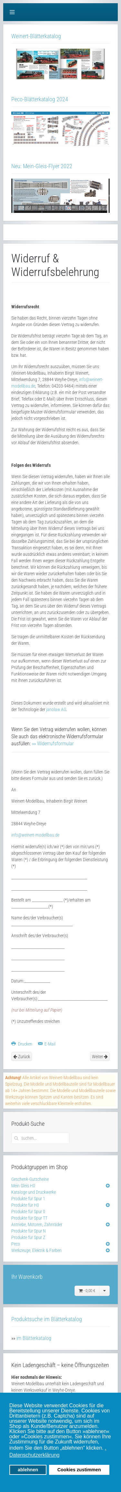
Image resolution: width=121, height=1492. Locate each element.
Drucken (22, 1044)
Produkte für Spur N (28, 1231)
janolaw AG (56, 709)
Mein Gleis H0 (23, 1185)
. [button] (105, 1448)
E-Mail (47, 1044)
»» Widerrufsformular (53, 744)
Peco (15, 1243)
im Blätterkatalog (33, 1338)
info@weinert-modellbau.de (35, 835)
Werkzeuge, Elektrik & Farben (36, 1250)
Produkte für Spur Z (28, 1237)
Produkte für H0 (25, 1205)
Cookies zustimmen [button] (79, 1469)
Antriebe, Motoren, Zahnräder (36, 1224)
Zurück (21, 1056)
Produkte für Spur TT (29, 1218)
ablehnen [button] (28, 1469)
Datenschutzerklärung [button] (34, 1455)
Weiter (100, 1056)
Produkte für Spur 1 (28, 1198)
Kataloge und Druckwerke (33, 1192)
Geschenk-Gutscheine (30, 1179)
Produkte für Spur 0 (28, 1211)
